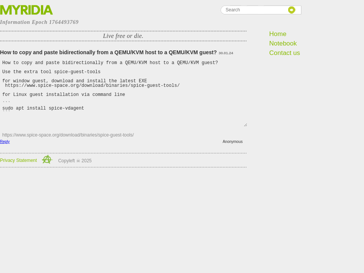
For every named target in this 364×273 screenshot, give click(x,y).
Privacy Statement (18, 160)
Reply (5, 142)
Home (277, 34)
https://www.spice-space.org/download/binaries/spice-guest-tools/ (68, 135)
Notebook (283, 43)
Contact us (284, 52)
